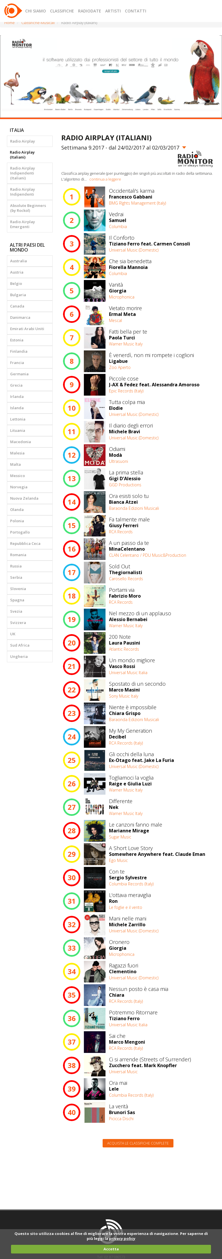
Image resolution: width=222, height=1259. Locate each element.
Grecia (16, 385)
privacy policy (122, 1238)
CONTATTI (135, 11)
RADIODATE (89, 11)
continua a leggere (105, 179)
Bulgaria (18, 294)
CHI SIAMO (35, 11)
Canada (17, 306)
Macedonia (20, 441)
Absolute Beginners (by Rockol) (28, 208)
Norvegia (18, 487)
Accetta (111, 1248)
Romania (18, 554)
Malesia (17, 453)
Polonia (17, 520)
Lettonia (17, 419)
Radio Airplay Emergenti (22, 224)
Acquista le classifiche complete (138, 1143)
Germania (19, 373)
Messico (17, 475)
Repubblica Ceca (25, 543)
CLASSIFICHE (62, 11)
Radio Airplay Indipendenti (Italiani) (22, 173)
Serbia (16, 577)
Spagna (17, 600)
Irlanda (17, 396)
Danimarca (20, 317)
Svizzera (18, 622)
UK (12, 633)
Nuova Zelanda (24, 498)
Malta (15, 464)
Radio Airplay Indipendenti (22, 192)
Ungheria (19, 656)
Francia (17, 362)
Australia (18, 260)
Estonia (16, 340)
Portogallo (20, 532)
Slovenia (18, 588)
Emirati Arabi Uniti (27, 328)
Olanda (17, 509)
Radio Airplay (22, 141)
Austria (16, 272)
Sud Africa (19, 645)
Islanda (17, 407)
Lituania (17, 430)
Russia (16, 566)
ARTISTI (113, 11)
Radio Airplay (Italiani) (22, 155)
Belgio (16, 283)
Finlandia (18, 351)
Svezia (16, 611)
